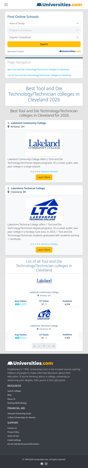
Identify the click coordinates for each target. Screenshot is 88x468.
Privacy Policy (13, 432)
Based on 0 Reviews (49, 171)
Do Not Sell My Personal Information (23, 444)
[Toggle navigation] (6, 4)
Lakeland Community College (28, 123)
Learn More (44, 177)
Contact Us (12, 428)
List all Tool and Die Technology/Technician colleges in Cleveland (39, 75)
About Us (11, 399)
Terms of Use (13, 436)
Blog (9, 395)
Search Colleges (14, 391)
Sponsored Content (15, 51)
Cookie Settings (14, 440)
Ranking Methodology (17, 403)
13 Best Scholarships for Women (21, 417)
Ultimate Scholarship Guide (19, 413)
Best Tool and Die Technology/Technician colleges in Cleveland (38, 69)
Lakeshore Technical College (28, 188)
